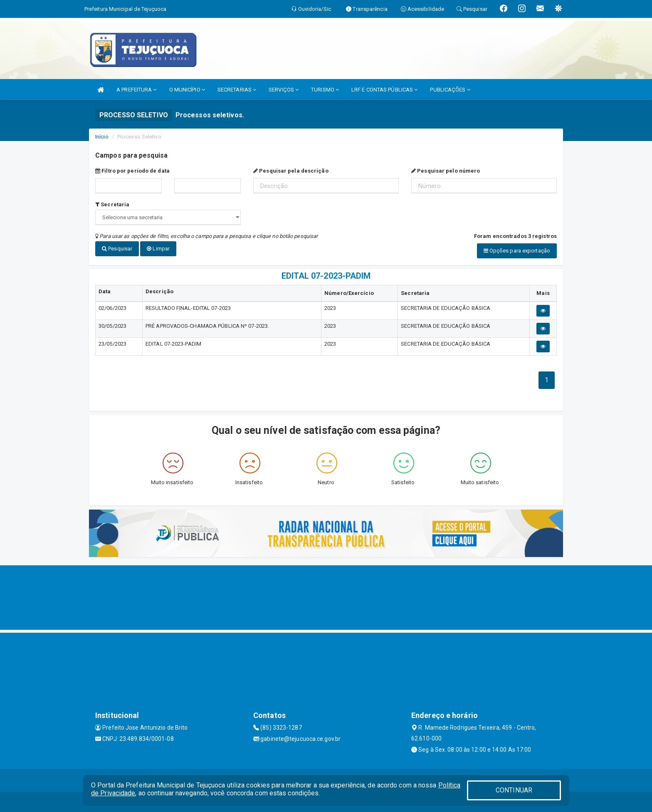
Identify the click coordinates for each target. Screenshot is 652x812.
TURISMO (325, 90)
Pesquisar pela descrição (290, 171)
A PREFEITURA (136, 90)
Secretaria (112, 204)
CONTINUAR (514, 790)
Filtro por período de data (132, 171)
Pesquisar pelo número (445, 171)
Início (102, 137)
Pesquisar (117, 248)
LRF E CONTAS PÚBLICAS (384, 90)
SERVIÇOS (284, 90)
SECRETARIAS (236, 90)
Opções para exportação (517, 251)
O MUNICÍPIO (187, 90)
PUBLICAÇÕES (450, 90)
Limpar (158, 248)
